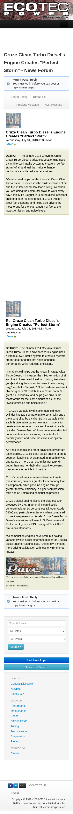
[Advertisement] (36, 37)
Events (15, 753)
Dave (9, 144)
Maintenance (18, 710)
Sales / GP (17, 693)
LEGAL (15, 793)
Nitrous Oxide (19, 721)
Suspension (18, 736)
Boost (14, 716)
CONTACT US (38, 785)
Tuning (15, 726)
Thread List (39, 96)
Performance (18, 705)
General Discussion (22, 683)
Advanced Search (36, 667)
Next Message (53, 104)
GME (22, 785)
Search (15, 646)
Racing (15, 741)
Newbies (16, 688)
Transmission (19, 731)
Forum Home (19, 96)
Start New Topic (36, 660)
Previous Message (27, 104)
